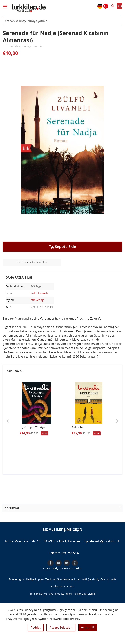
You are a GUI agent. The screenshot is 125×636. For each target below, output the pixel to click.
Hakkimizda (80, 593)
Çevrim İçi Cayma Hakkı (102, 579)
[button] (62, 508)
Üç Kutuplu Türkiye (32, 427)
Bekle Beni (79, 427)
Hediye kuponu (35, 579)
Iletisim (34, 593)
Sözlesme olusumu (62, 586)
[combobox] (62, 21)
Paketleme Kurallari (60, 593)
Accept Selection (61, 628)
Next (117, 421)
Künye (43, 593)
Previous (8, 421)
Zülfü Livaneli (39, 293)
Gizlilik (91, 593)
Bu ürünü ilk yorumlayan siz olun (23, 46)
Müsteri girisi (17, 579)
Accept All (88, 627)
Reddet (36, 628)
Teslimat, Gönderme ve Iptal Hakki (66, 579)
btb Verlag (37, 300)
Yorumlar (12, 508)
